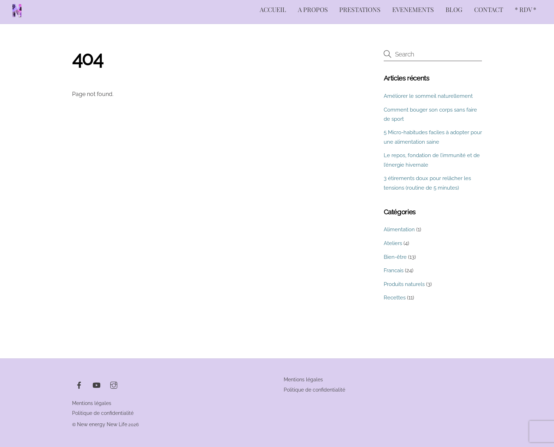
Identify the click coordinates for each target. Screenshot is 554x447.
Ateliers (393, 243)
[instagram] (114, 384)
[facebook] (79, 384)
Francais (393, 270)
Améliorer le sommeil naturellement (428, 96)
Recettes (395, 297)
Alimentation (399, 229)
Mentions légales (91, 403)
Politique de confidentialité (103, 413)
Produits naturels (404, 284)
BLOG (454, 9)
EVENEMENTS (413, 9)
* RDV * (525, 9)
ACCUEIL (273, 9)
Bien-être (395, 257)
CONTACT (488, 9)
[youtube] (96, 384)
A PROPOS (313, 9)
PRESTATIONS (360, 9)
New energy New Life (102, 424)
